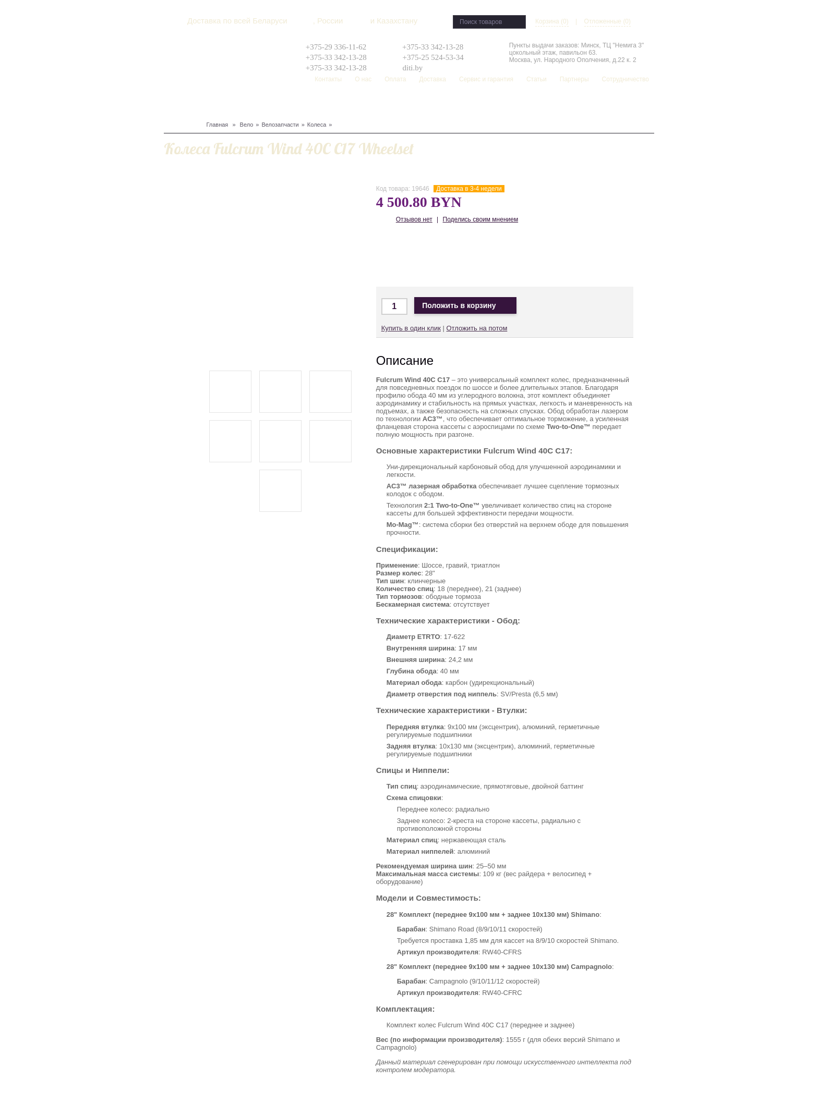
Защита (249, 104)
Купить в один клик (411, 328)
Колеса (316, 124)
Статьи (536, 79)
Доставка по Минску (391, 256)
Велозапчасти (279, 124)
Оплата (395, 79)
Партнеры (574, 79)
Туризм (302, 104)
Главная (217, 124)
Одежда (275, 104)
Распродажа (455, 104)
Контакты (328, 79)
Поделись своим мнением (481, 219)
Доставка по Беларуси (453, 256)
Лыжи (226, 104)
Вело (172, 104)
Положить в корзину (465, 305)
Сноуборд (198, 104)
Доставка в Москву (422, 256)
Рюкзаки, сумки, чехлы (355, 104)
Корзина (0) (552, 21)
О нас (363, 79)
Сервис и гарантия (486, 79)
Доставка (432, 79)
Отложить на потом (476, 328)
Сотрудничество (625, 79)
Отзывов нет (414, 219)
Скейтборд (414, 104)
